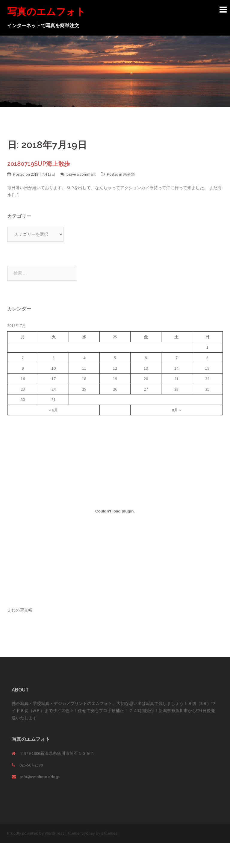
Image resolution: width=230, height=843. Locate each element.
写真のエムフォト (46, 11)
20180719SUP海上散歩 (38, 163)
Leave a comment (81, 174)
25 (84, 389)
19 (115, 378)
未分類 (129, 174)
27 (146, 389)
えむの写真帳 (19, 610)
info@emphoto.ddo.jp (40, 776)
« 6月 (53, 410)
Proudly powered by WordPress (36, 833)
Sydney (88, 833)
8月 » (176, 410)
